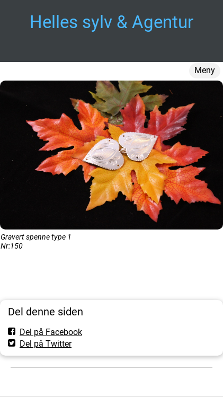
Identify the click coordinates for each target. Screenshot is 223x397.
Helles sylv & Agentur (111, 22)
